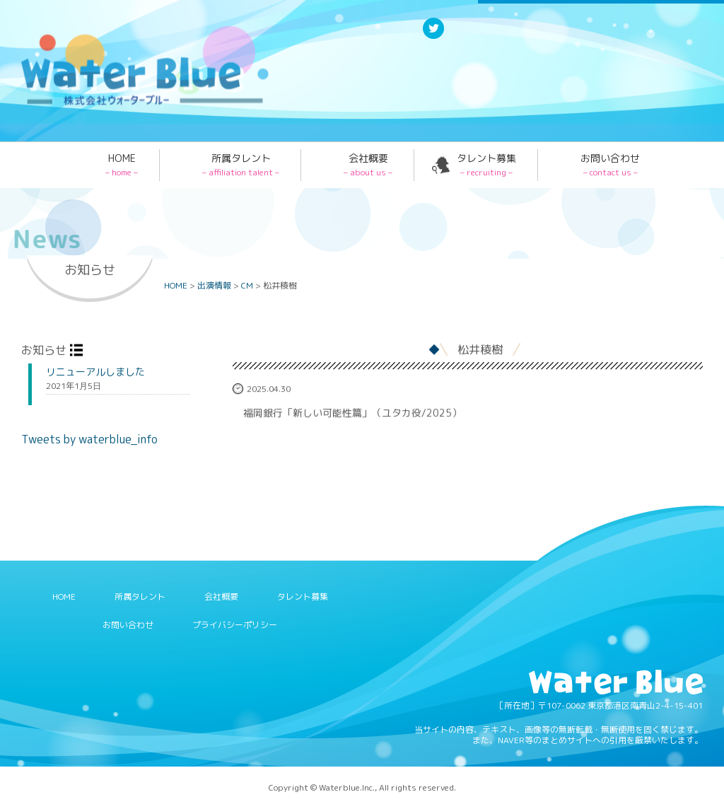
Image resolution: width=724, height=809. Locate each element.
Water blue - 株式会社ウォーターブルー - (126, 104)
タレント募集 (486, 164)
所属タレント (240, 164)
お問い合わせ (610, 164)
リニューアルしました (95, 372)
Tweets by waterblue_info (89, 439)
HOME (121, 164)
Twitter (433, 38)
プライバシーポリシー (234, 625)
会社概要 (368, 164)
